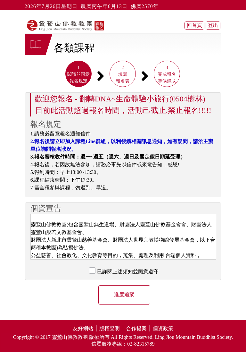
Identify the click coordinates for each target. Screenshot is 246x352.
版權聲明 (109, 328)
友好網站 (83, 328)
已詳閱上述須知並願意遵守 (128, 271)
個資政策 (163, 328)
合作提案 (136, 328)
